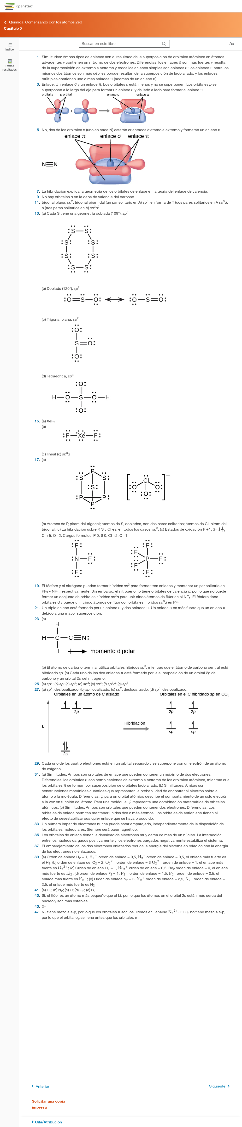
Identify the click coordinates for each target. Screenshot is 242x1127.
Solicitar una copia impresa (48, 1104)
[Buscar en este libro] (118, 44)
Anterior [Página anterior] (39, 1086)
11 (37, 202)
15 (37, 421)
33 (37, 823)
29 (37, 763)
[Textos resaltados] (9, 65)
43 (37, 895)
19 (37, 585)
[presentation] (220, 529)
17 (37, 459)
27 (37, 689)
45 (37, 906)
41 (37, 889)
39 (37, 856)
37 (37, 845)
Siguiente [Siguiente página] (220, 1086)
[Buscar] (164, 44)
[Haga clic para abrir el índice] (9, 46)
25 (37, 683)
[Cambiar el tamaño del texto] (231, 44)
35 (37, 834)
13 (37, 213)
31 (37, 774)
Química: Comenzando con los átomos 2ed (43, 22)
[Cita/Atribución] (131, 1122)
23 (37, 618)
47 (37, 911)
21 (37, 607)
